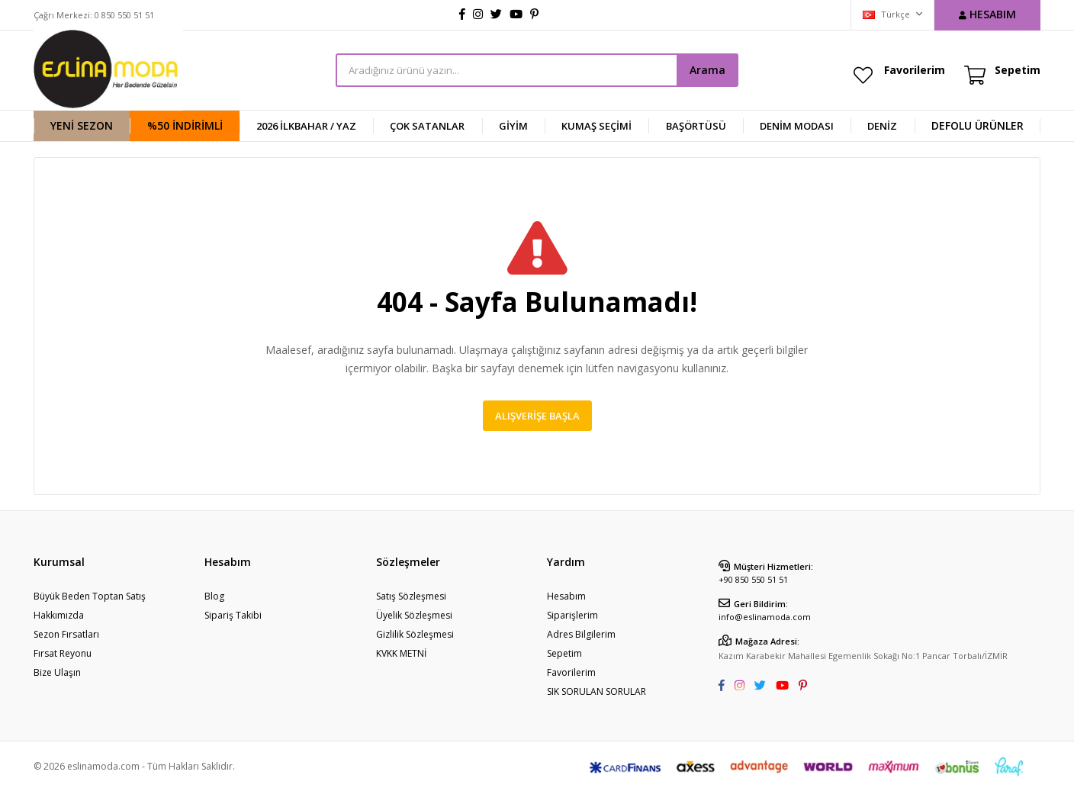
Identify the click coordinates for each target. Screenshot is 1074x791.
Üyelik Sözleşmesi (414, 615)
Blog (214, 596)
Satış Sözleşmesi (411, 596)
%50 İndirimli (185, 125)
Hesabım (566, 596)
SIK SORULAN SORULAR (596, 691)
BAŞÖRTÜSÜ (696, 126)
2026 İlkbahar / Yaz (306, 126)
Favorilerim (914, 70)
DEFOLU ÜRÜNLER (977, 125)
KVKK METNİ (401, 653)
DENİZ (882, 126)
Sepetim (564, 653)
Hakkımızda (59, 615)
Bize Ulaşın (57, 672)
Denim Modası (797, 126)
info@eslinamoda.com (765, 616)
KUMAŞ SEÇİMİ (596, 126)
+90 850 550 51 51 (753, 579)
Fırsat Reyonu (63, 653)
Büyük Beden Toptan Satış (90, 596)
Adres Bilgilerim (581, 634)
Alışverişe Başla (537, 416)
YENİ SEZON (81, 125)
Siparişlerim (572, 615)
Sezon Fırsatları (66, 634)
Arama (707, 70)
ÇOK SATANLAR (427, 126)
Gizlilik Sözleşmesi (415, 634)
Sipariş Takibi (233, 615)
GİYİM (513, 126)
